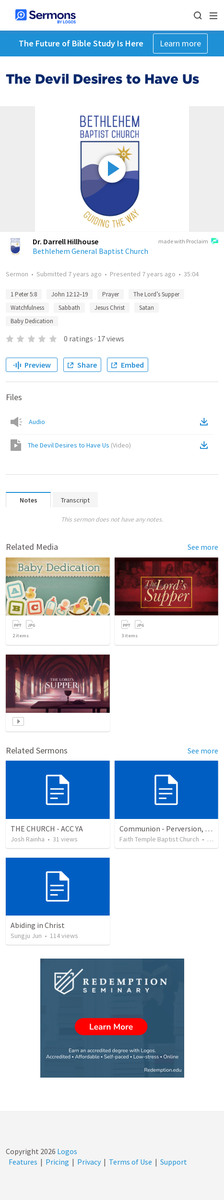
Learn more (180, 43)
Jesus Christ (109, 308)
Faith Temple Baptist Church (159, 839)
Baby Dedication (32, 321)
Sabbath (69, 308)
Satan (146, 308)
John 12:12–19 (69, 294)
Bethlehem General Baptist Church (90, 251)
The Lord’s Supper (156, 294)
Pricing (57, 1162)
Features (23, 1162)
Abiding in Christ (38, 925)
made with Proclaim (188, 242)
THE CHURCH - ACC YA (47, 828)
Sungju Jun (26, 935)
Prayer (110, 294)
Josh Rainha (28, 839)
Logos (66, 1151)
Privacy (89, 1162)
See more (203, 547)
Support (173, 1162)
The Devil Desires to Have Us (79, 445)
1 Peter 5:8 (24, 294)
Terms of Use (130, 1162)
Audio (37, 421)
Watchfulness (27, 308)
